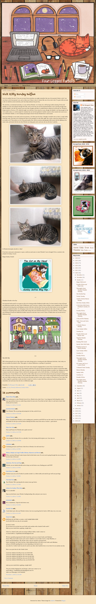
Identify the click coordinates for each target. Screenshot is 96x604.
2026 (76, 258)
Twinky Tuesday (80, 296)
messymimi (9, 500)
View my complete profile (79, 139)
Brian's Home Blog (10, 397)
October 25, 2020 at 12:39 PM (13, 440)
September (79, 386)
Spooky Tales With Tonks (82, 344)
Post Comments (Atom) (39, 590)
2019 (76, 408)
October (79, 280)
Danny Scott (9, 517)
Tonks (86, 250)
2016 (76, 416)
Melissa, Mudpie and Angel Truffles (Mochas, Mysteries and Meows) (23, 453)
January (79, 405)
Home (6, 85)
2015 (76, 418)
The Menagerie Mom (87, 105)
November (79, 277)
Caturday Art (79, 331)
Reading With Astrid (81, 341)
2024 (76, 263)
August (79, 388)
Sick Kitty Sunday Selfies (82, 302)
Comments (77, 96)
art (7, 387)
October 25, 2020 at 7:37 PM (13, 484)
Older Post (65, 586)
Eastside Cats (9, 508)
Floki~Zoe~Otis (10, 427)
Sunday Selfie (79, 372)
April (78, 398)
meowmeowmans (10, 409)
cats (9, 387)
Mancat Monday (80, 370)
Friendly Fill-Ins (80, 310)
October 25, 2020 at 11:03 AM (13, 413)
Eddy (81, 247)
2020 (76, 272)
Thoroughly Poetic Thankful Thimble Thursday (81, 290)
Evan (87, 247)
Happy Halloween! (81, 282)
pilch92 (8, 436)
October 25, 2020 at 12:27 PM (13, 432)
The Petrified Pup (80, 294)
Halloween (18, 387)
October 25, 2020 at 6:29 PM (13, 467)
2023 (76, 265)
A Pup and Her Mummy (82, 318)
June (78, 393)
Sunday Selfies (25, 387)
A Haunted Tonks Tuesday (83, 367)
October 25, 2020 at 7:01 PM (13, 476)
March (78, 400)
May (78, 395)
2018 (76, 411)
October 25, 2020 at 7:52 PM (13, 496)
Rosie (91, 248)
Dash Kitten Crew (10, 471)
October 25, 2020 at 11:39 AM (13, 424)
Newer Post (6, 586)
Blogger (63, 600)
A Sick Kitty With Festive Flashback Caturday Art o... (83, 307)
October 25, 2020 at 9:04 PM (13, 505)
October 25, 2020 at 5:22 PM (13, 459)
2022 (76, 268)
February (79, 403)
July (78, 390)
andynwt (53, 600)
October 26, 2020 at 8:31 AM (13, 513)
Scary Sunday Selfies (81, 329)
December (79, 275)
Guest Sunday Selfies (81, 350)
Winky (89, 250)
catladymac (9, 444)
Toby (82, 250)
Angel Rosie (15, 85)
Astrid (75, 247)
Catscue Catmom (10, 417)
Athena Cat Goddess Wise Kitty (14, 488)
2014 (76, 421)
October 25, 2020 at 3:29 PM (13, 449)
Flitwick (13, 387)
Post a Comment (8, 578)
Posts (76, 94)
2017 (76, 413)
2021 (76, 270)
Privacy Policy (26, 85)
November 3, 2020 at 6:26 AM (13, 574)
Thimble (76, 250)
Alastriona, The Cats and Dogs (14, 463)
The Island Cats (10, 480)
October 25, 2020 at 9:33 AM (13, 405)
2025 (76, 260)
